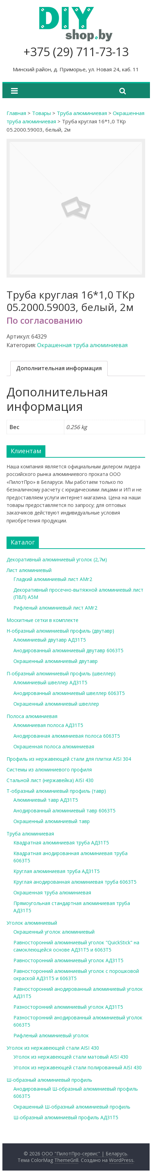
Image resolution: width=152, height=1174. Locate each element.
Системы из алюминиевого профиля (49, 769)
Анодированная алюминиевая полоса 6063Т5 (66, 736)
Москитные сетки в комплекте (42, 620)
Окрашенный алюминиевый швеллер (56, 703)
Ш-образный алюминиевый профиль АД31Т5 (65, 1117)
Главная (16, 113)
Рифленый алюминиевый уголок (51, 1035)
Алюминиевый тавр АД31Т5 (45, 800)
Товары (41, 113)
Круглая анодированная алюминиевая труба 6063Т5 (75, 882)
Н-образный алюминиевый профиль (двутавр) (60, 630)
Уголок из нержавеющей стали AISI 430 (53, 1048)
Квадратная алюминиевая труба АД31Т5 (61, 842)
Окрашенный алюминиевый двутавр (55, 661)
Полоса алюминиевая (32, 716)
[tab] (59, 368)
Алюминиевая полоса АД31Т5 (48, 725)
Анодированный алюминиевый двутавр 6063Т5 (68, 650)
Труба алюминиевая (82, 113)
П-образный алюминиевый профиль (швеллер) (61, 673)
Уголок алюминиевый (32, 923)
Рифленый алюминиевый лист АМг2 (55, 607)
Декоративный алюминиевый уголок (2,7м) (57, 559)
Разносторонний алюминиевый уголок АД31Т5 (68, 1007)
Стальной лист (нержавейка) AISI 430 (50, 780)
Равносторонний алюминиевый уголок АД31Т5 (68, 960)
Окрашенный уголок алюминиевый (54, 931)
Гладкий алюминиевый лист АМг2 (52, 579)
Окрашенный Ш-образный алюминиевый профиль (71, 1106)
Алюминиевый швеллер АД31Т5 (50, 682)
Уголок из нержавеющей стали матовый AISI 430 (70, 1056)
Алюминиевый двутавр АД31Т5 (49, 639)
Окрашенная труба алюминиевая (82, 345)
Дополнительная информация (59, 368)
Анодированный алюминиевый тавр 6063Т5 (64, 810)
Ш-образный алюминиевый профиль (49, 1080)
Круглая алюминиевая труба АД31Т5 (56, 871)
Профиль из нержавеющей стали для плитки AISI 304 (69, 759)
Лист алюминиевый (29, 570)
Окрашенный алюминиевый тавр (51, 821)
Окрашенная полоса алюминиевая (53, 746)
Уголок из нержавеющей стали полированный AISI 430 (77, 1067)
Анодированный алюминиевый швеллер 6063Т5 (69, 693)
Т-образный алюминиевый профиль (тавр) (56, 791)
